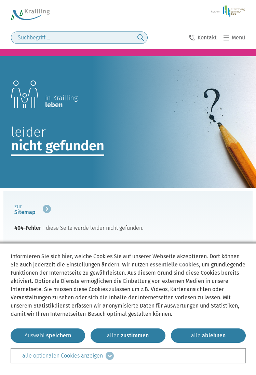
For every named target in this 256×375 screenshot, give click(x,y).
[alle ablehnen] (208, 335)
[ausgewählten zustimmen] (48, 335)
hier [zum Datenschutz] (67, 256)
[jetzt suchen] (140, 37)
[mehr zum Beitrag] (32, 210)
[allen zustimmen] (128, 335)
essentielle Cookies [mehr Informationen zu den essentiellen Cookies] (174, 264)
